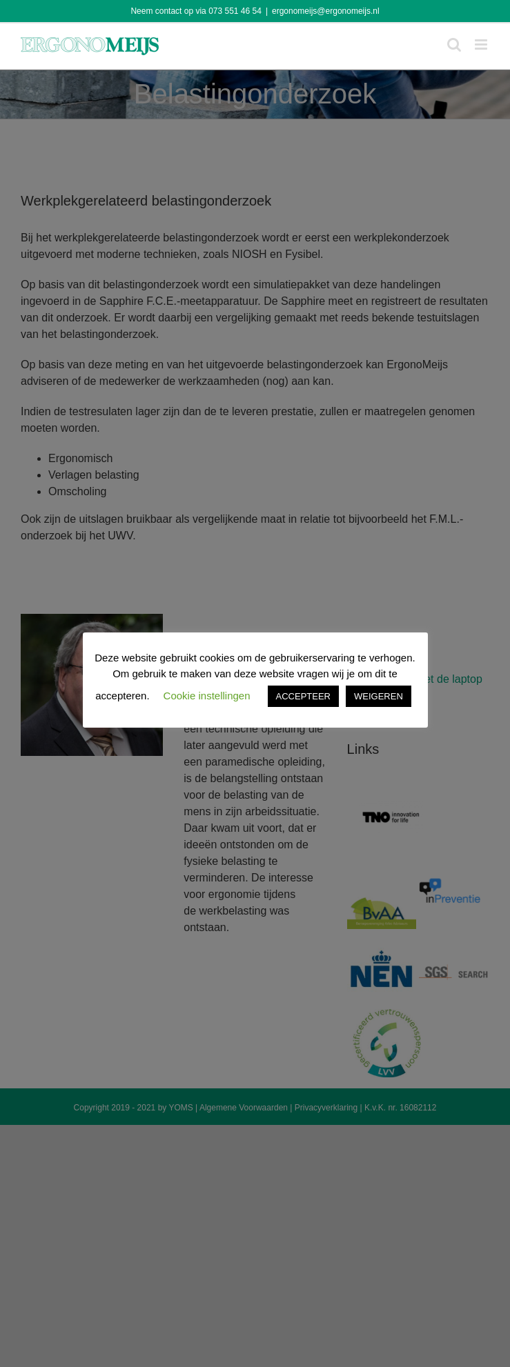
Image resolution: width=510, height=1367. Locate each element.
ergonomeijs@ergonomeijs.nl (326, 11)
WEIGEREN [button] (378, 696)
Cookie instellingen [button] (207, 695)
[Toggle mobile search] (454, 44)
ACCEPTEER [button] (303, 696)
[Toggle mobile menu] (482, 44)
